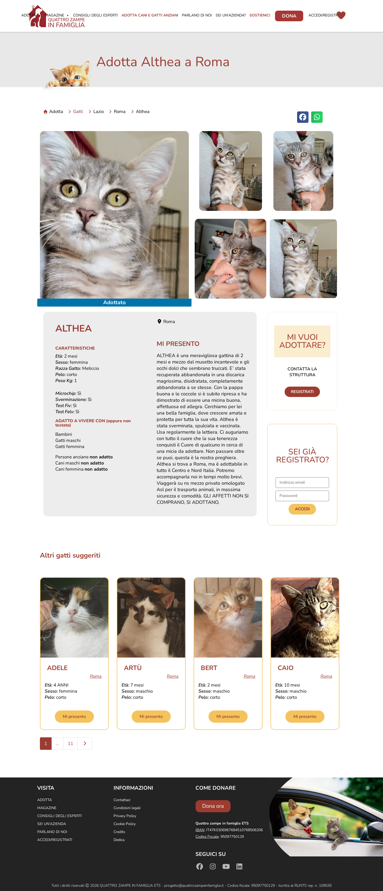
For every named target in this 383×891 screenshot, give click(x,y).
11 (70, 744)
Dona (289, 16)
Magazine (57, 15)
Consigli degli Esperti (95, 15)
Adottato (114, 302)
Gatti (78, 111)
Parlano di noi (197, 15)
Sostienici (259, 15)
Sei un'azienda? (231, 15)
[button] (303, 117)
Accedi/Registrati (326, 15)
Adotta (31, 15)
